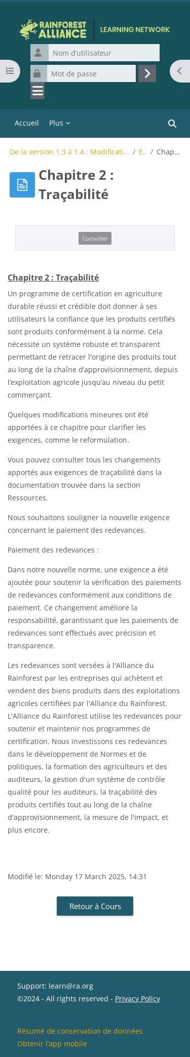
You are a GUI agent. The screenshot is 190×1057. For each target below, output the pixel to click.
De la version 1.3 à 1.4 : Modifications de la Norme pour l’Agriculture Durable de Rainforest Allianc (69, 151)
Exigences (143, 151)
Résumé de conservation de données (80, 1031)
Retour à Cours (95, 906)
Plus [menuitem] (56, 123)
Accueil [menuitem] (27, 123)
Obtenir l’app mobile (52, 1043)
